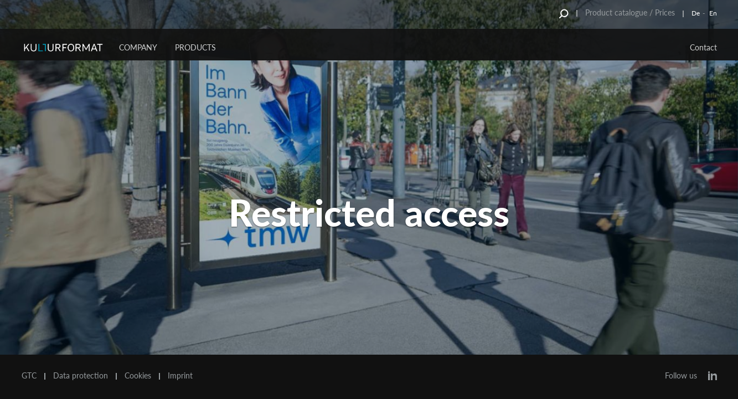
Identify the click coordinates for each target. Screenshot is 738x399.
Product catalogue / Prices (630, 12)
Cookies (138, 375)
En (713, 13)
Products (195, 47)
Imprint (180, 375)
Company (138, 47)
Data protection (80, 375)
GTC (29, 375)
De (695, 13)
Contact (703, 47)
